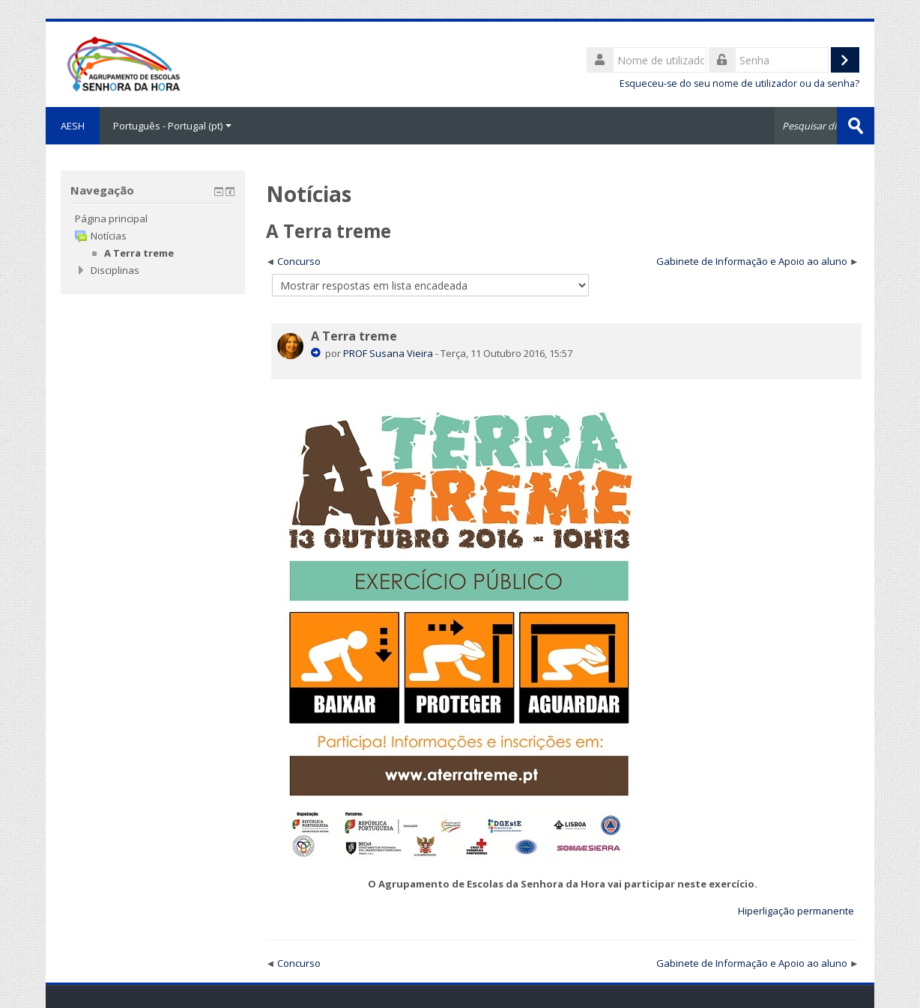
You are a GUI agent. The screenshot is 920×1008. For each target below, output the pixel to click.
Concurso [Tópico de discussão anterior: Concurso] (299, 261)
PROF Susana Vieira (388, 353)
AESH (73, 125)
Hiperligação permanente (796, 910)
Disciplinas (115, 270)
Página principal (111, 218)
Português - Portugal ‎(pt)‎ (172, 125)
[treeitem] (153, 218)
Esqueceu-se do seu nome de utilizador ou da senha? (739, 83)
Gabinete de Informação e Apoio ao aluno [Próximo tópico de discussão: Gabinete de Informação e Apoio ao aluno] (751, 261)
